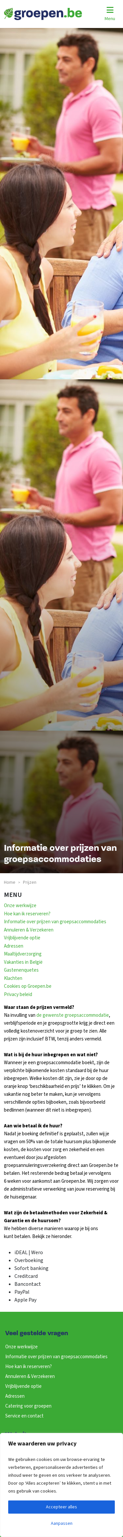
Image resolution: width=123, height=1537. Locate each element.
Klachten (13, 978)
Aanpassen (61, 1523)
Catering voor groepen (28, 1406)
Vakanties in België (23, 962)
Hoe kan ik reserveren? (27, 913)
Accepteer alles (61, 1507)
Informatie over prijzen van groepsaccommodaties (55, 921)
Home (9, 882)
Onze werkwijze (20, 905)
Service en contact (24, 1416)
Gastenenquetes (21, 970)
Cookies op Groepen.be (27, 986)
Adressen (13, 946)
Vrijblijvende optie (22, 937)
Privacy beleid (18, 994)
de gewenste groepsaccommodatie (72, 1015)
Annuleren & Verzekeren (28, 930)
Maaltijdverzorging (23, 954)
